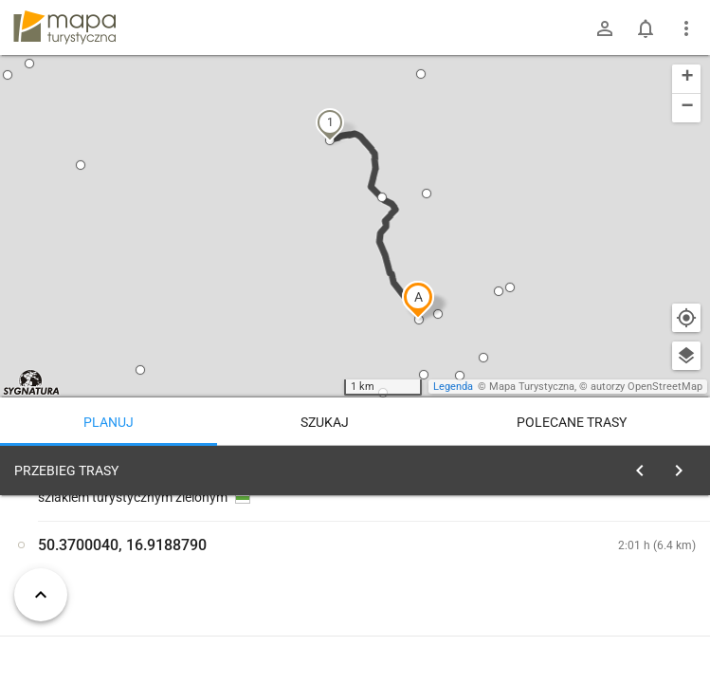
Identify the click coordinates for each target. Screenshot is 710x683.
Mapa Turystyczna (531, 386)
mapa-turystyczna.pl (64, 27)
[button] (418, 300)
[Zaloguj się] (605, 28)
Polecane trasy (572, 422)
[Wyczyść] (684, 465)
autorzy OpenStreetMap (646, 386)
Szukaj (324, 422)
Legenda (453, 386)
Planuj (108, 422)
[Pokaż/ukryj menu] (686, 28)
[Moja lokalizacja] (686, 318)
